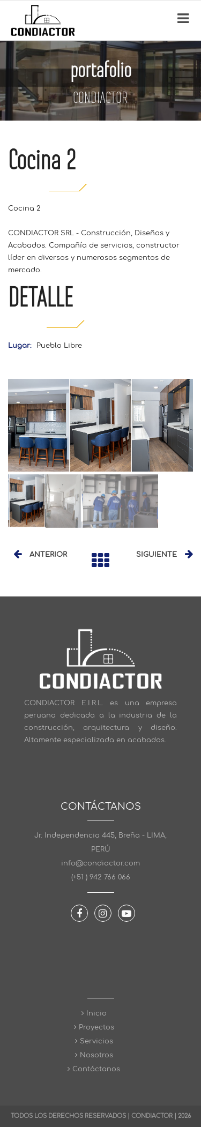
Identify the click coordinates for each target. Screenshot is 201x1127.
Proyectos (100, 1027)
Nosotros (100, 1055)
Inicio (101, 1013)
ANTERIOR (48, 554)
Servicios (100, 1041)
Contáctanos (100, 1069)
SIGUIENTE (156, 554)
